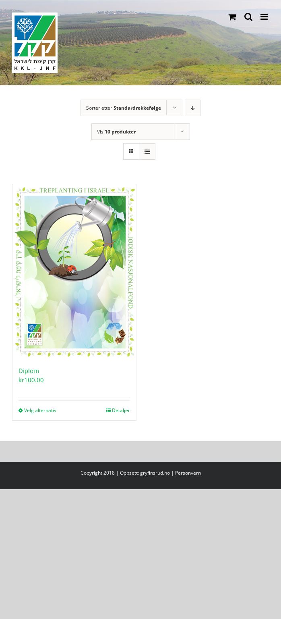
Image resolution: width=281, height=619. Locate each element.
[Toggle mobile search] (248, 17)
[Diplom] (74, 271)
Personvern (188, 472)
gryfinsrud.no (155, 472)
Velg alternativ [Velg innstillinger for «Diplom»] (40, 410)
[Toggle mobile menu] (264, 17)
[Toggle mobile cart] (232, 17)
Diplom (29, 370)
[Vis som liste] (147, 151)
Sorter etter (123, 107)
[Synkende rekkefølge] (192, 108)
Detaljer (121, 410)
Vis (116, 131)
